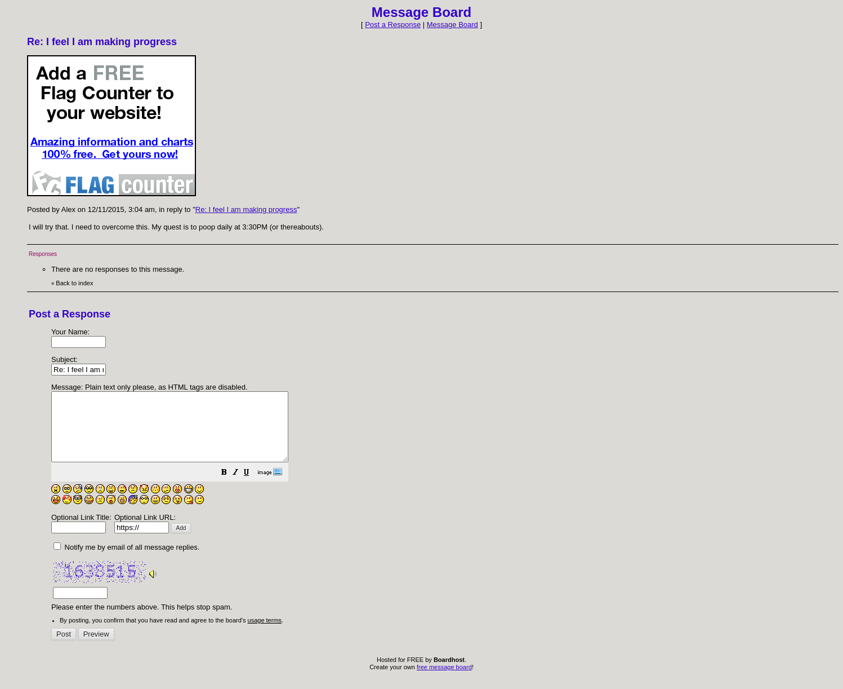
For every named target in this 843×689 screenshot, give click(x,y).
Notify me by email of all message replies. (126, 560)
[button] (252, 487)
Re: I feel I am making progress (246, 209)
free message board (444, 680)
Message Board (452, 24)
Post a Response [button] (393, 24)
